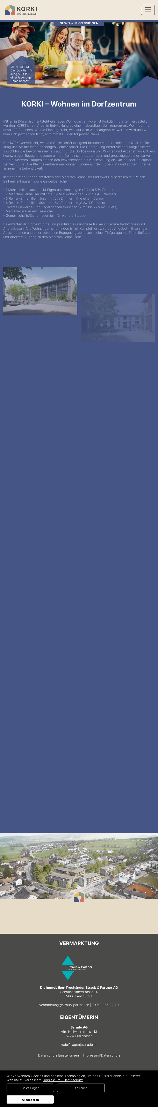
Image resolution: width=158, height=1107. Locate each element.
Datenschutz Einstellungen (58, 1055)
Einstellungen (30, 1088)
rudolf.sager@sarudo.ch (79, 1045)
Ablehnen (81, 1088)
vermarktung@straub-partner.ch (64, 1005)
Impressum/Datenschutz (101, 1055)
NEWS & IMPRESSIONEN (79, 23)
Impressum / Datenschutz (63, 1080)
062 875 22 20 (107, 1005)
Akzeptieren (30, 1099)
